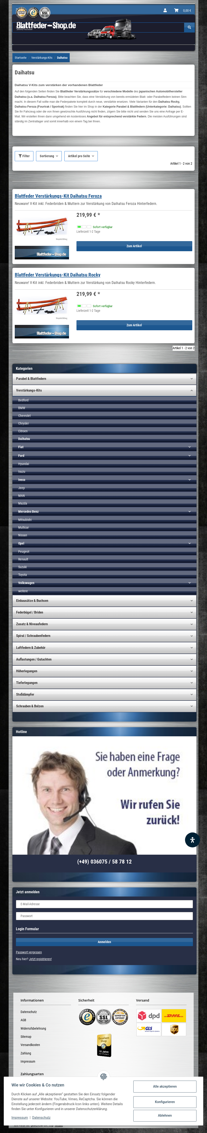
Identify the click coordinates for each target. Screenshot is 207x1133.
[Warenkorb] (183, 10)
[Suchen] (189, 27)
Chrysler (23, 423)
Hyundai (23, 464)
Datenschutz (29, 1012)
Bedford (23, 400)
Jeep (21, 488)
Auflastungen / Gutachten (33, 659)
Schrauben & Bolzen (30, 706)
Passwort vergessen (29, 952)
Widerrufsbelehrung (33, 1028)
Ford (21, 456)
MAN (21, 496)
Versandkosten (30, 1045)
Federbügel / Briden (29, 612)
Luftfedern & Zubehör (30, 648)
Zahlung (26, 1053)
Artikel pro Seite (79, 156)
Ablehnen (165, 1115)
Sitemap (26, 1037)
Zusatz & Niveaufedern (32, 624)
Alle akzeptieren (165, 1086)
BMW (21, 408)
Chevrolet (24, 416)
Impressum (28, 1061)
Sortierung (47, 156)
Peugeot (23, 551)
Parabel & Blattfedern (31, 379)
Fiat (20, 447)
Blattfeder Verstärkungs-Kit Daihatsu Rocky (57, 275)
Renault (23, 559)
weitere (23, 591)
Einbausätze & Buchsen (32, 601)
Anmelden (104, 942)
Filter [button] (24, 156)
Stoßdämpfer (25, 694)
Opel (21, 543)
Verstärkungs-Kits (29, 390)
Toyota (22, 575)
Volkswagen (26, 583)
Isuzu (21, 471)
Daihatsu (24, 439)
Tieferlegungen (26, 683)
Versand (59, 1125)
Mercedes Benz (28, 511)
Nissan (22, 535)
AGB (23, 1020)
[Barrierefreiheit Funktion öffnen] (192, 839)
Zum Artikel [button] (134, 246)
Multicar (23, 527)
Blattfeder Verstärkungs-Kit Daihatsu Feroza (58, 196)
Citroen (23, 431)
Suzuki (22, 567)
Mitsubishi (25, 520)
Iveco (21, 480)
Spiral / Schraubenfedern (33, 636)
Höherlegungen (26, 671)
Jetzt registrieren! (40, 959)
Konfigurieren (165, 1102)
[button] (165, 10)
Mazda (22, 503)
